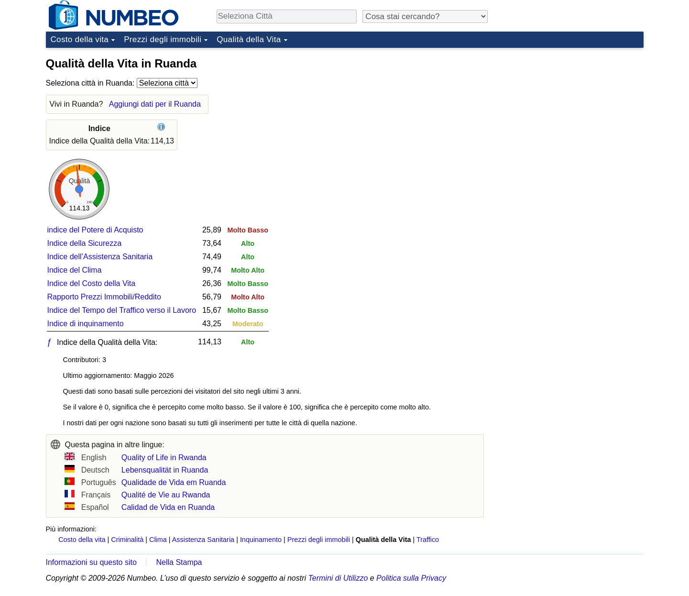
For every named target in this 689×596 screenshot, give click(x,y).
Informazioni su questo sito (91, 562)
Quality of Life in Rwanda (164, 457)
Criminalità (127, 539)
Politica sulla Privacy (411, 578)
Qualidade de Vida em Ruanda (173, 482)
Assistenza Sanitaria (203, 539)
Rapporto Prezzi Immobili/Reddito (104, 297)
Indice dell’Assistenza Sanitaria (100, 257)
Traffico (427, 539)
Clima (158, 539)
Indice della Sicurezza (84, 243)
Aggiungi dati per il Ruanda (155, 104)
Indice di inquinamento (85, 324)
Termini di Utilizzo (338, 578)
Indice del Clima (74, 270)
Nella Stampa (179, 562)
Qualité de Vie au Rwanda (165, 495)
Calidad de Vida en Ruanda (168, 507)
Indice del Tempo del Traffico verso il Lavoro (122, 310)
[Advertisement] (572, 112)
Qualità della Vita (249, 39)
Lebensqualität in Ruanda (164, 470)
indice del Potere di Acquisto (95, 230)
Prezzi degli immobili (162, 39)
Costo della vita (80, 39)
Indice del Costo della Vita (91, 283)
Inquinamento (261, 539)
